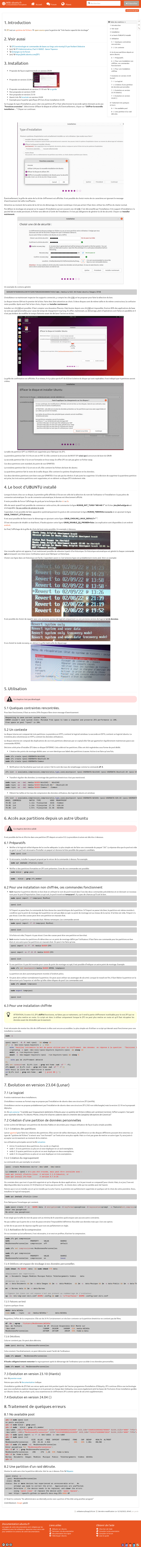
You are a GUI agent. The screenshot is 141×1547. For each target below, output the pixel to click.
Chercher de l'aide (104, 1529)
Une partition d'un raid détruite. (121, 113)
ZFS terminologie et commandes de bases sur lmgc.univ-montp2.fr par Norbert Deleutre (48, 46)
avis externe (14, 1112)
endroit (7, 525)
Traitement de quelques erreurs (119, 104)
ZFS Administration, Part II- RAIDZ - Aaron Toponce (37, 49)
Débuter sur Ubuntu (58, 1529)
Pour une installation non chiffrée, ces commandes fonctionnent (122, 63)
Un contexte (119, 47)
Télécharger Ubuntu (58, 1536)
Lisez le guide (102, 1536)
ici (63, 501)
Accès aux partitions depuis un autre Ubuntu (122, 53)
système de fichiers (24, 30)
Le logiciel (118, 81)
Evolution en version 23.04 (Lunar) (120, 77)
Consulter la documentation (107, 1531)
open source (40, 30)
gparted (13, 1132)
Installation (115, 32)
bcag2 (19, 1503)
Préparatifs (119, 58)
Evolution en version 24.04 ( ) (120, 97)
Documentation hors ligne (60, 1533)
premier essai (15, 1378)
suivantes (41, 1142)
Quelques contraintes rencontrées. (121, 43)
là (67, 501)
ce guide (53, 89)
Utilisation (115, 38)
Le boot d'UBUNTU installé (121, 35)
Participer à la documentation (61, 1531)
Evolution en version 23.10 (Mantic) (120, 91)
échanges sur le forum (21, 51)
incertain (25, 97)
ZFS (8, 30)
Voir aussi (115, 28)
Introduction (116, 25)
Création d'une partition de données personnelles (122, 86)
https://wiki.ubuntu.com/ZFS (28, 54)
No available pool (121, 108)
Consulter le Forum (104, 1533)
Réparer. (70, 1471)
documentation (28, 1382)
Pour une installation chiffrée (120, 70)
